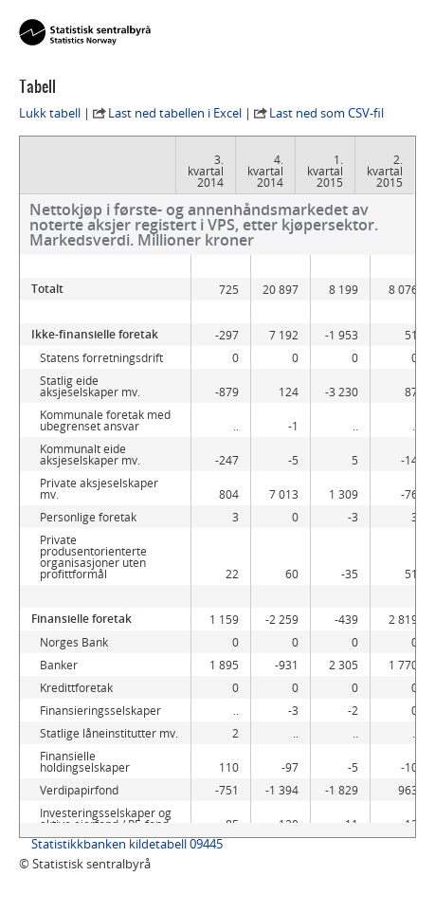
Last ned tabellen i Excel (175, 112)
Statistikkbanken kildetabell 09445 (127, 843)
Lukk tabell (50, 112)
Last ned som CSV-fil (326, 112)
